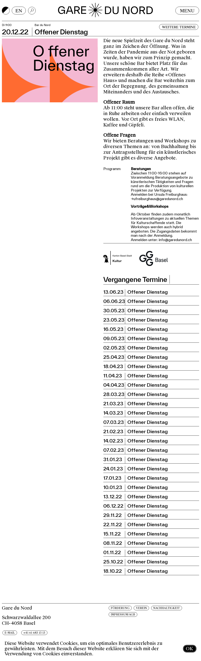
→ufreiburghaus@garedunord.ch (157, 199)
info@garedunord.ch (175, 240)
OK (189, 649)
